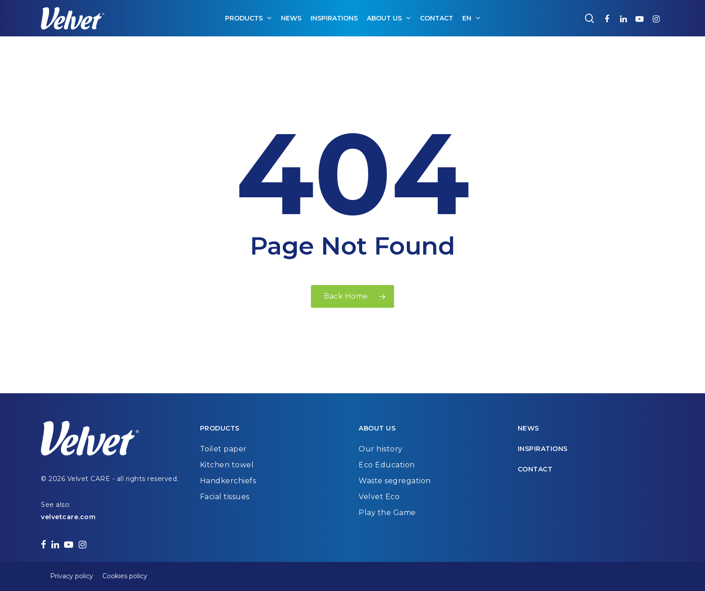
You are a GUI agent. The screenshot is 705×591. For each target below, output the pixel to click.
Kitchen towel (227, 465)
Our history (381, 449)
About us (377, 428)
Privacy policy (71, 576)
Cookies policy (124, 576)
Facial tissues (225, 496)
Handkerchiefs (228, 480)
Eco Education (387, 465)
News (528, 428)
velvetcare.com (68, 517)
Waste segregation (395, 480)
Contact (535, 469)
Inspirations (543, 449)
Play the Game (387, 512)
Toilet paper (223, 449)
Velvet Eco (379, 496)
